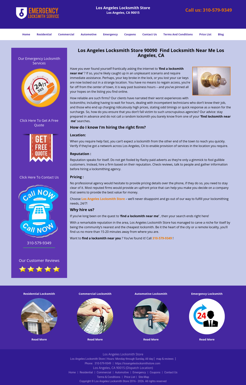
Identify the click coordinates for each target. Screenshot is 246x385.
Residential (44, 34)
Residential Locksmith (39, 294)
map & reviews (165, 358)
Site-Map (144, 377)
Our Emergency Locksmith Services (39, 60)
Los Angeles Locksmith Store (103, 199)
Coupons (130, 34)
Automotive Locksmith (151, 294)
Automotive (89, 34)
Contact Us (149, 34)
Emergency (110, 34)
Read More (39, 339)
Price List (205, 34)
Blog (221, 34)
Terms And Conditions (178, 34)
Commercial (66, 34)
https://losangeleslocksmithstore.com (137, 363)
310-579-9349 (217, 10)
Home (26, 34)
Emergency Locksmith (206, 294)
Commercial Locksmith (95, 294)
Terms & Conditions (108, 377)
